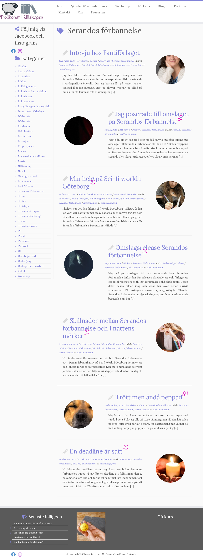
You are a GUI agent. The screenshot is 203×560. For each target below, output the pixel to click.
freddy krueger (80, 198)
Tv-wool (23, 246)
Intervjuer (24, 141)
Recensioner (25, 181)
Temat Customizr (128, 554)
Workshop (24, 276)
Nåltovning (24, 166)
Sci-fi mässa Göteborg (133, 198)
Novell (21, 171)
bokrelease (64, 198)
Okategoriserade (28, 176)
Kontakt (64, 12)
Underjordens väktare (31, 266)
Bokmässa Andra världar (32, 91)
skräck (87, 65)
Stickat (22, 221)
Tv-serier (23, 241)
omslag (176, 129)
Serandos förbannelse (31, 191)
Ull (19, 251)
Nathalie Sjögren (82, 554)
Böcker (144, 6)
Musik (21, 161)
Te (19, 231)
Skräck (22, 201)
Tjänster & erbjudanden (89, 6)
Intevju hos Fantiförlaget (105, 53)
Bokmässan (25, 96)
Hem (59, 6)
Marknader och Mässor (32, 156)
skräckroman (118, 65)
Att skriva (24, 76)
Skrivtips (23, 206)
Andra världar (26, 71)
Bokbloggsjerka (27, 86)
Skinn (21, 196)
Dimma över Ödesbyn (31, 111)
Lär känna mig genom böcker (28, 532)
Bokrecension (26, 101)
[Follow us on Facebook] (14, 51)
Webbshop (122, 6)
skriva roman (134, 348)
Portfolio (180, 6)
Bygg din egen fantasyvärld (34, 106)
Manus (22, 151)
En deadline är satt (96, 451)
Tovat (21, 236)
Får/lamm (24, 126)
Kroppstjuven (26, 146)
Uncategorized (27, 256)
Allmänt (22, 66)
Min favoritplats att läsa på (27, 537)
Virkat (21, 271)
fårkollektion (25, 131)
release (180, 263)
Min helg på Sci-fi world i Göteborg (102, 182)
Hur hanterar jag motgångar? (28, 542)
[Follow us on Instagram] (21, 51)
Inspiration (25, 136)
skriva (121, 348)
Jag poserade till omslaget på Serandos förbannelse (148, 118)
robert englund (98, 198)
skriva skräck (134, 65)
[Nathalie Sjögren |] (24, 11)
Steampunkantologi (29, 216)
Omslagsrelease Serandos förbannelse (148, 251)
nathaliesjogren (67, 69)
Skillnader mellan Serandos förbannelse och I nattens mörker (104, 328)
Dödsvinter (25, 116)
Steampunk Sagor (28, 211)
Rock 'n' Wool (25, 186)
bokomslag (169, 263)
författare (125, 459)
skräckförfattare (101, 65)
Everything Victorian (24, 528)
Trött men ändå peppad (148, 397)
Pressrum (98, 12)
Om (80, 12)
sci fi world (113, 198)
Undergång (24, 261)
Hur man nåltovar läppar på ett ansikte (33, 523)
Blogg (162, 6)
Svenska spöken (27, 226)
